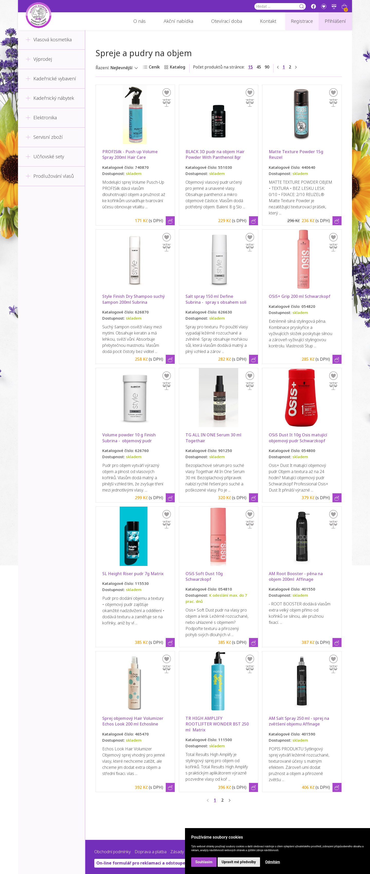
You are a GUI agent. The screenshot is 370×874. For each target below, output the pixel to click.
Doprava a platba (150, 852)
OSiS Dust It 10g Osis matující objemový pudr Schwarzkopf (298, 438)
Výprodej (39, 59)
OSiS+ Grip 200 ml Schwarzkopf (299, 296)
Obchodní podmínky (112, 852)
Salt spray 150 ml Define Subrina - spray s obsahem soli (216, 299)
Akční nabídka (178, 21)
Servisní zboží (44, 137)
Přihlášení (335, 21)
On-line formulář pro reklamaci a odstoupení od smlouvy (155, 863)
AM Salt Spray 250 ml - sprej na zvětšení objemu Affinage (299, 721)
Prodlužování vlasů (50, 176)
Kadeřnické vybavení (51, 78)
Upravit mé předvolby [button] (239, 862)
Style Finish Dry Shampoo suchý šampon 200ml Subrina (134, 299)
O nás (139, 21)
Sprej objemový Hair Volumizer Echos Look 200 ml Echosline (133, 721)
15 (250, 67)
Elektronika (41, 117)
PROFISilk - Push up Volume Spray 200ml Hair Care (130, 154)
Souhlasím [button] (203, 862)
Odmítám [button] (272, 862)
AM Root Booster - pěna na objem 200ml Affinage (296, 576)
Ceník (154, 67)
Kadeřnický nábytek (50, 98)
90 (267, 67)
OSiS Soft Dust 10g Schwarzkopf (205, 576)
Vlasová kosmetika (49, 39)
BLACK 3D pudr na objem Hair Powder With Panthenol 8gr (216, 154)
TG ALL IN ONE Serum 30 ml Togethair (214, 438)
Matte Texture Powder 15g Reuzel (297, 154)
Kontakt (268, 21)
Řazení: (102, 68)
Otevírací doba (226, 21)
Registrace (302, 21)
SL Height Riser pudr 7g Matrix (133, 574)
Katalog (177, 67)
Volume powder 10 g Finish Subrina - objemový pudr (129, 438)
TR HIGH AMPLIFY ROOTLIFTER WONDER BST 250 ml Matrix (218, 724)
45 (258, 67)
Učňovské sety (45, 156)
